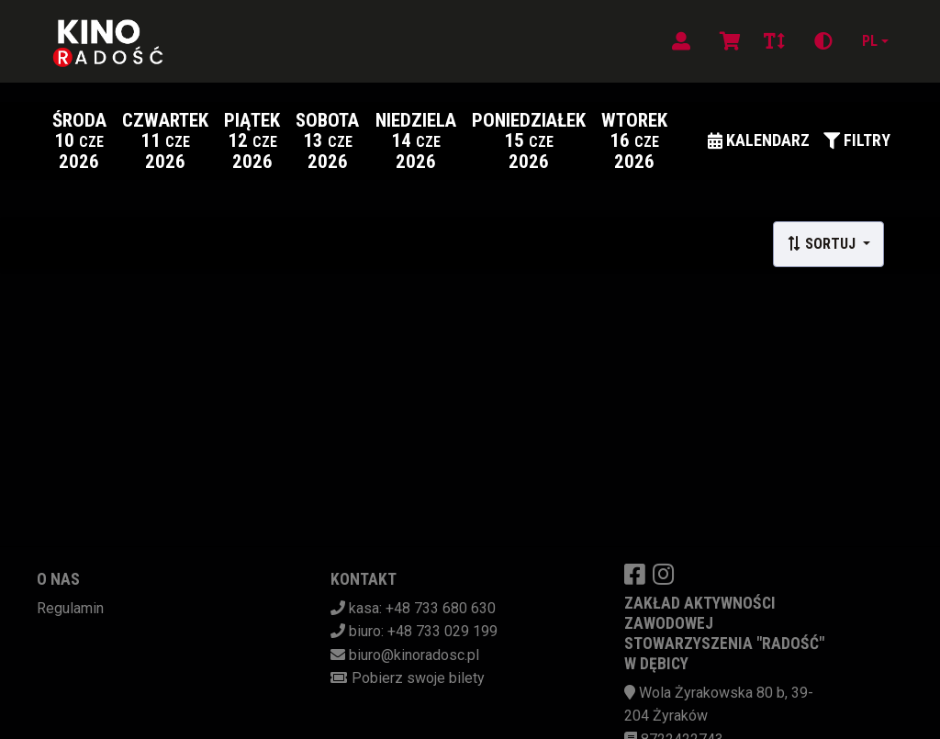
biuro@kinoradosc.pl (414, 655)
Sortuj (823, 243)
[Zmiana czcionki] (774, 41)
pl (870, 41)
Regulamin (70, 608)
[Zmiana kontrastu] (823, 41)
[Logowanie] (681, 41)
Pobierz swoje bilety (418, 678)
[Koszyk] (727, 41)
